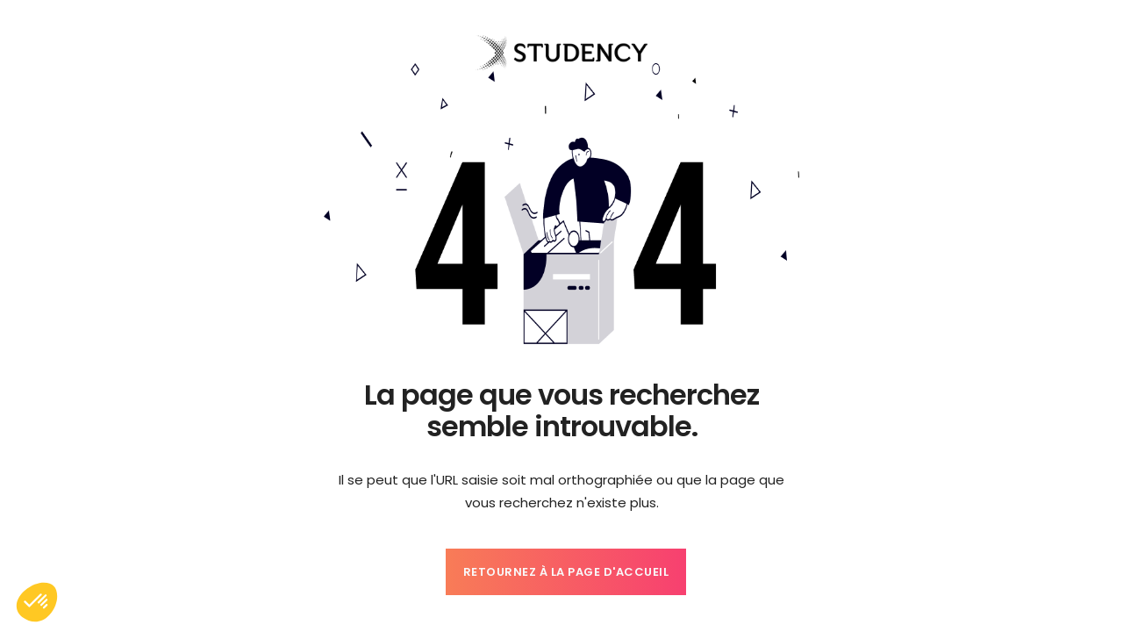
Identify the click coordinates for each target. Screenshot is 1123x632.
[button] (37, 602)
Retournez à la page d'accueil (566, 572)
